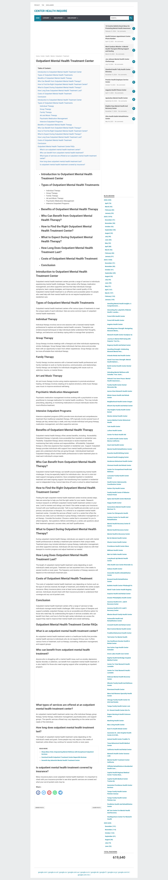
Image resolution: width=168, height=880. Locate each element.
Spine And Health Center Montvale (119, 499)
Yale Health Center (113, 426)
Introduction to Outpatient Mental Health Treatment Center (60, 72)
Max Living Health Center (115, 725)
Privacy (37, 5)
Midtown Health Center (115, 550)
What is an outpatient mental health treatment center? (60, 150)
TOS (43, 5)
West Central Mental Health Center (119, 629)
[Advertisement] (68, 38)
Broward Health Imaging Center (118, 457)
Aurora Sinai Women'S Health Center (119, 391)
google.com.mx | (84, 875)
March (108, 206)
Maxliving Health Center (115, 720)
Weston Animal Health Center (117, 416)
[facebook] (38, 792)
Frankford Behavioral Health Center (119, 633)
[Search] (119, 18)
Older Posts (96, 807)
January (109, 213)
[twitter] (44, 792)
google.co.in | (85, 872)
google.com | (43, 872)
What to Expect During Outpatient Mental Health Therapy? (59, 87)
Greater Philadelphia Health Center (119, 598)
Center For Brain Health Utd (116, 434)
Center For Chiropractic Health (117, 513)
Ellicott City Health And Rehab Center (120, 406)
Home (38, 18)
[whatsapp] (55, 792)
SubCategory (58, 18)
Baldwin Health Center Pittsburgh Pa (119, 585)
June (108, 240)
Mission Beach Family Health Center (119, 614)
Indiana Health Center (114, 569)
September (110, 230)
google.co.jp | (112, 872)
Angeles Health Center (115, 324)
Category (46, 18)
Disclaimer (50, 5)
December (110, 220)
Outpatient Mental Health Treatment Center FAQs (56, 146)
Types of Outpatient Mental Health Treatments (55, 75)
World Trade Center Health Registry (119, 589)
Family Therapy (46, 112)
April (108, 203)
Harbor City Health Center (116, 488)
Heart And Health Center (115, 445)
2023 (107, 823)
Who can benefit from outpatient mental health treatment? (62, 153)
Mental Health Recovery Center (118, 530)
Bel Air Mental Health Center (117, 538)
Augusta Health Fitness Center (115, 90)
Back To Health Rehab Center (117, 729)
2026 (107, 200)
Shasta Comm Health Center (117, 542)
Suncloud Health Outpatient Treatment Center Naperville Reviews (63, 757)
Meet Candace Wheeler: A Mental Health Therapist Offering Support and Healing (117, 49)
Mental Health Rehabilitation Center (119, 449)
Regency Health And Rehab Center (119, 345)
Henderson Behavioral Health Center (119, 461)
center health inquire (50, 11)
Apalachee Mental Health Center (116, 98)
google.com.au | (74, 872)
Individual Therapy (47, 106)
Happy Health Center (114, 503)
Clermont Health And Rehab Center (119, 465)
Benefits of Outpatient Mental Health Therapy (55, 78)
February (109, 210)
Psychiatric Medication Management (54, 119)
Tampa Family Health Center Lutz (118, 706)
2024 (108, 260)
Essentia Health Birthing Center (118, 453)
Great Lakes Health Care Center (118, 654)
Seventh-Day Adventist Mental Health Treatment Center (60, 760)
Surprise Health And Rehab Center (119, 594)
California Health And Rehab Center (119, 749)
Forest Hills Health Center (116, 316)
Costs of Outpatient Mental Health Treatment (55, 94)
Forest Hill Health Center (115, 320)
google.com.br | (124, 872)
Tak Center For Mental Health (117, 637)
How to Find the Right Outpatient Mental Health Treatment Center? (63, 84)
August (109, 233)
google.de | (95, 872)
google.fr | (103, 872)
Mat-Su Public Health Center (117, 554)
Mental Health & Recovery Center (118, 534)
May (108, 243)
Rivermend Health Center (115, 689)
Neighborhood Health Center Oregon (119, 401)
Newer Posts (40, 807)
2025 (108, 216)
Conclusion (42, 97)
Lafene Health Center (114, 430)
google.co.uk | (53, 872)
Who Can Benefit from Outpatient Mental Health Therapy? (59, 81)
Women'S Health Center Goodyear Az (119, 335)
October (109, 226)
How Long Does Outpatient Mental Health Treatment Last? (60, 91)
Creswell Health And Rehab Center (119, 625)
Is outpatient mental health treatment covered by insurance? (62, 165)
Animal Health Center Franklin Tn (118, 739)
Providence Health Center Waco (118, 546)
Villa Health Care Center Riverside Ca (120, 565)
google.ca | (63, 872)
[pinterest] (49, 792)
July (108, 236)
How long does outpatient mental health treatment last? (61, 161)
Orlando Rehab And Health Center (118, 355)
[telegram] (60, 792)
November (110, 223)
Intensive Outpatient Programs (51, 122)
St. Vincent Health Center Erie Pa (118, 710)
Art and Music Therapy (48, 115)
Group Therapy (45, 109)
